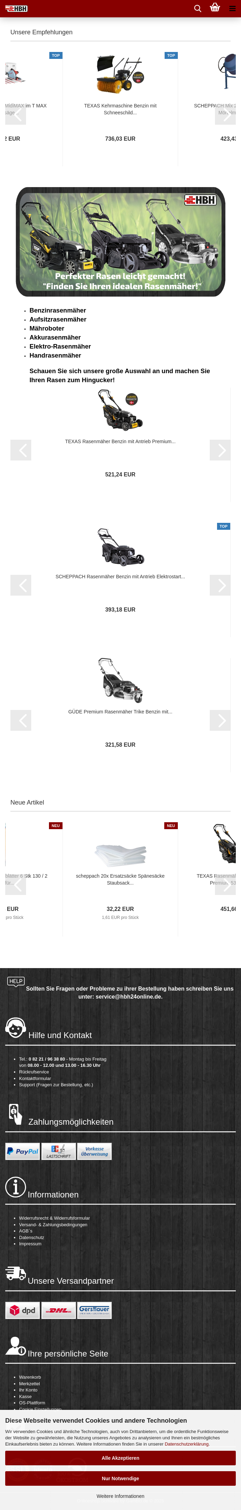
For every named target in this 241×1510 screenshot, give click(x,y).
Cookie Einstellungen (40, 1409)
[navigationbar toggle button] (232, 8)
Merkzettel (29, 1383)
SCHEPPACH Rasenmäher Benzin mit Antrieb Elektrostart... (120, 576)
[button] (15, 114)
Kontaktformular (35, 1078)
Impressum (30, 1243)
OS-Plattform (32, 1402)
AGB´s (25, 1231)
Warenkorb (30, 1377)
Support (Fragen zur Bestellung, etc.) (56, 1084)
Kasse (25, 1396)
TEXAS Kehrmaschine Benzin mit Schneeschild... (120, 109)
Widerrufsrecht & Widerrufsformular (54, 1218)
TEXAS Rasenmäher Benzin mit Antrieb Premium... (120, 441)
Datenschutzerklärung (186, 1444)
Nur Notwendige (120, 1478)
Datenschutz (31, 1237)
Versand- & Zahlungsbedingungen (53, 1224)
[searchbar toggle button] (197, 8)
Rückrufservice (34, 1071)
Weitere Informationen (120, 1496)
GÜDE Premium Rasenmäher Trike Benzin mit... (120, 711)
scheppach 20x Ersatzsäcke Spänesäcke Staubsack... (120, 879)
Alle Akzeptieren (120, 1458)
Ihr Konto (28, 1390)
